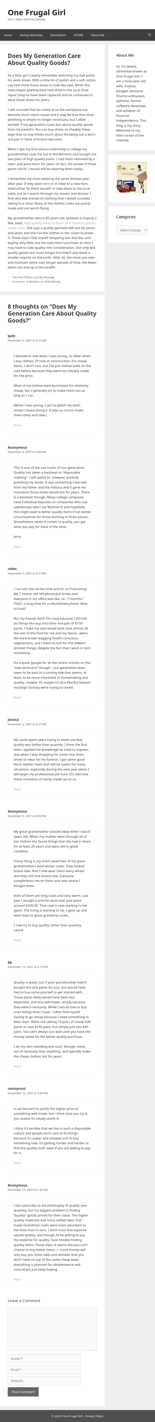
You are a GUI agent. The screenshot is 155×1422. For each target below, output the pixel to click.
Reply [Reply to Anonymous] (17, 546)
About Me (97, 35)
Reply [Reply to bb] (17, 1066)
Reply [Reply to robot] (17, 697)
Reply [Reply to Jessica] (17, 789)
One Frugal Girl (37, 12)
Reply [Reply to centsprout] (17, 1163)
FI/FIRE (78, 35)
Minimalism (58, 35)
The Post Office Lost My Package (33, 277)
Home (8, 35)
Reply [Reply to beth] (17, 425)
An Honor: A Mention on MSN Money (36, 281)
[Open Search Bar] (149, 35)
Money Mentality (31, 35)
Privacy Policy (94, 1416)
